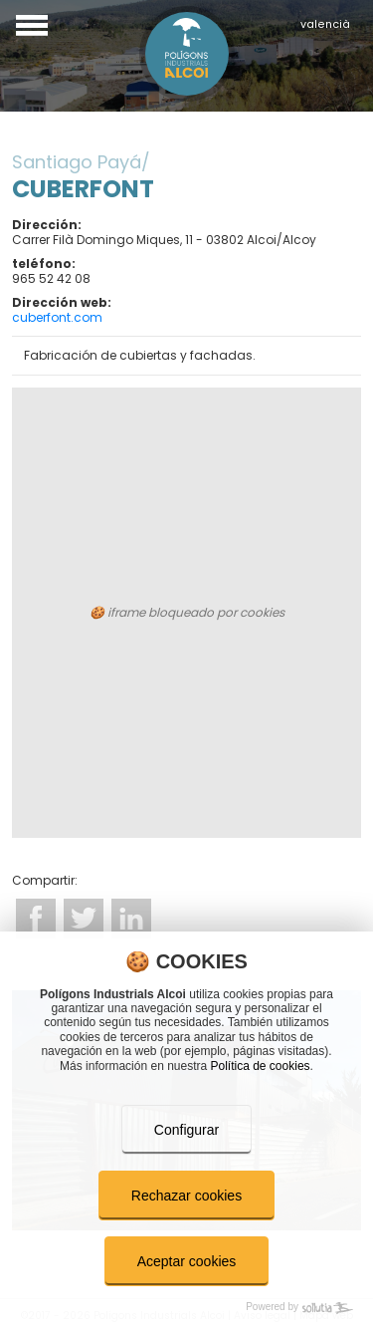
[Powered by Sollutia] (186, 1308)
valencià (325, 24)
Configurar (186, 1130)
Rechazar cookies (186, 1195)
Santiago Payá (76, 161)
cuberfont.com (57, 317)
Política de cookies (260, 1066)
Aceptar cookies (187, 1261)
